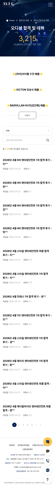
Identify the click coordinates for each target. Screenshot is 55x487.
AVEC (8, 4)
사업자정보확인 (27, 449)
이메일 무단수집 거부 (39, 445)
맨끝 (40, 425)
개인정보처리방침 (23, 445)
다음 (36, 425)
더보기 (27, 115)
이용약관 (12, 445)
